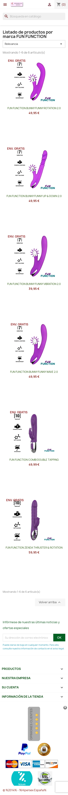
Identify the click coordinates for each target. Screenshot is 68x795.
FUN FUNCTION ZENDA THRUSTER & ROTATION (34, 547)
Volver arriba (50, 602)
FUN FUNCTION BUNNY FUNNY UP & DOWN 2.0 (34, 196)
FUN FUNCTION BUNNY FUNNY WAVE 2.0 (34, 372)
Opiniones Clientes (31, 724)
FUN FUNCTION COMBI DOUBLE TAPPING (34, 459)
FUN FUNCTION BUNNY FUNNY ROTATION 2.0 (34, 108)
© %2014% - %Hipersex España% (24, 790)
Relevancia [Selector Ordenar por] (34, 44)
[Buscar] (34, 16)
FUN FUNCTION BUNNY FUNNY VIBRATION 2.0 (34, 284)
